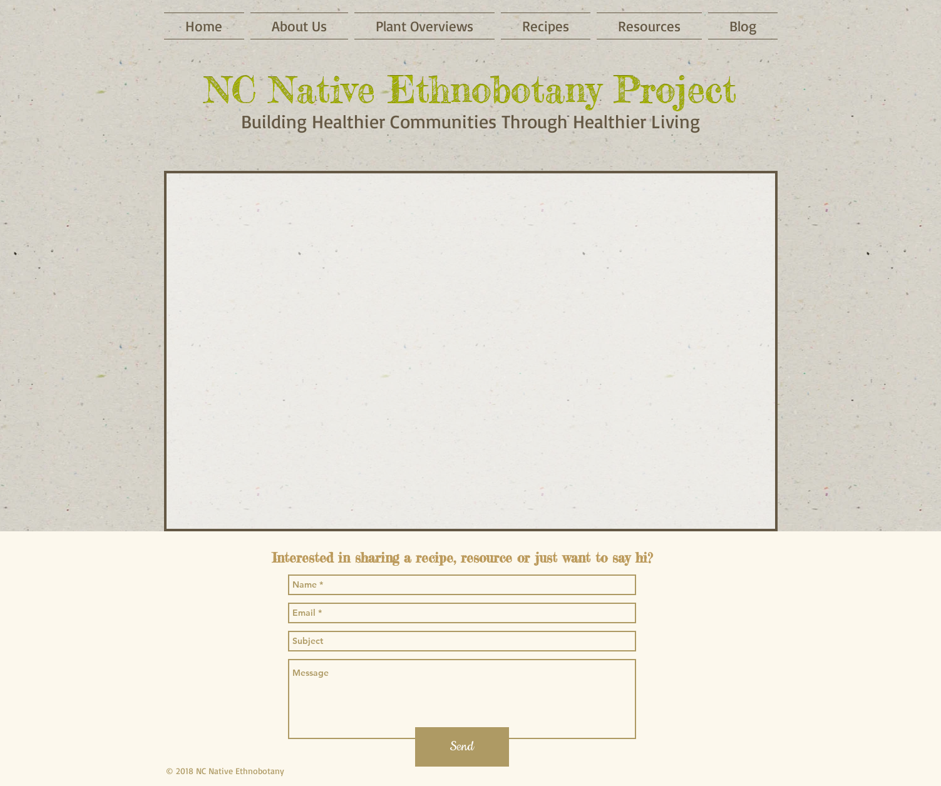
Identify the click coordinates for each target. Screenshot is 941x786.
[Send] (462, 747)
